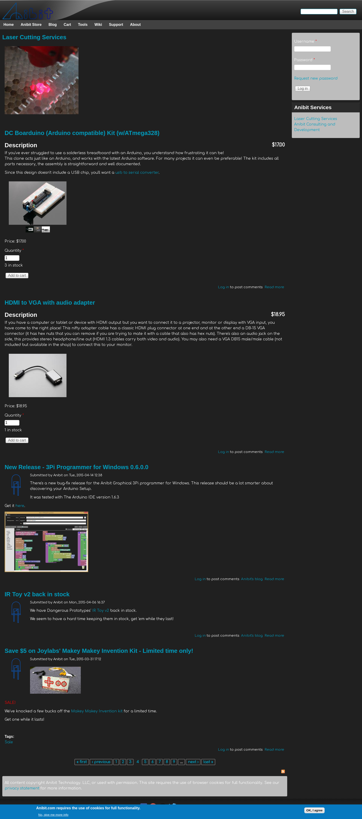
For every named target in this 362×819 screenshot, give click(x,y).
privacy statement (22, 788)
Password (304, 60)
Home (8, 25)
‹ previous (101, 762)
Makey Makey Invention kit (97, 711)
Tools (82, 25)
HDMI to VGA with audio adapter (50, 302)
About (135, 25)
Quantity (14, 251)
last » (208, 762)
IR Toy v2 (100, 611)
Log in (223, 287)
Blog (52, 25)
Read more (274, 287)
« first (82, 762)
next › (193, 762)
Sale (9, 742)
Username (305, 41)
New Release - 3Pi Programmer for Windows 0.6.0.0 (76, 467)
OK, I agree (314, 810)
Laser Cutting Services (34, 37)
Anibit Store (31, 25)
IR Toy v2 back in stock (37, 594)
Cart (67, 25)
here (19, 506)
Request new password (316, 78)
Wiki (98, 25)
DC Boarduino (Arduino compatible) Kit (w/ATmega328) (82, 133)
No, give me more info (53, 815)
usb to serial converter (137, 173)
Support (116, 25)
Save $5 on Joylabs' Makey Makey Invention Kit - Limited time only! (99, 651)
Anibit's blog (252, 579)
